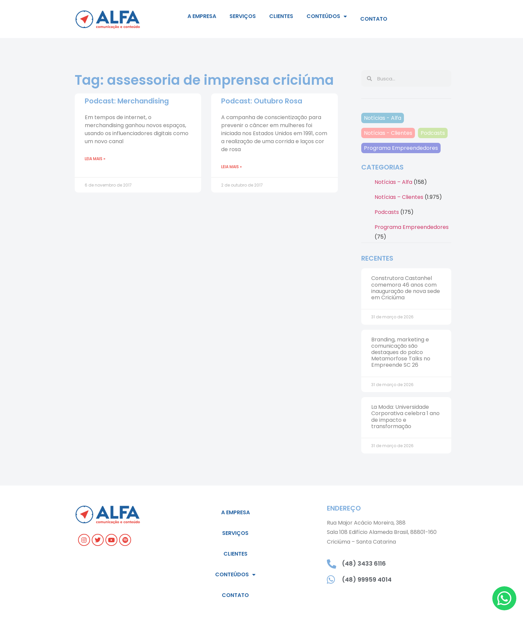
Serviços (242, 16)
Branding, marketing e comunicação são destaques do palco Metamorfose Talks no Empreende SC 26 (400, 352)
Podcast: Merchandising (127, 101)
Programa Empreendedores (401, 148)
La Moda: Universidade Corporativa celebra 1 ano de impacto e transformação (405, 416)
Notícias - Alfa (382, 118)
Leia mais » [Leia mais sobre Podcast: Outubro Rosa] (231, 167)
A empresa (201, 16)
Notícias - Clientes (388, 133)
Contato (373, 19)
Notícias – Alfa (393, 182)
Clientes (281, 16)
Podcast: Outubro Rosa (261, 101)
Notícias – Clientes (399, 197)
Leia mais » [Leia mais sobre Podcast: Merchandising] (95, 159)
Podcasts (433, 133)
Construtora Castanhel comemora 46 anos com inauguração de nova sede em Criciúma (405, 287)
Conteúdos (327, 16)
